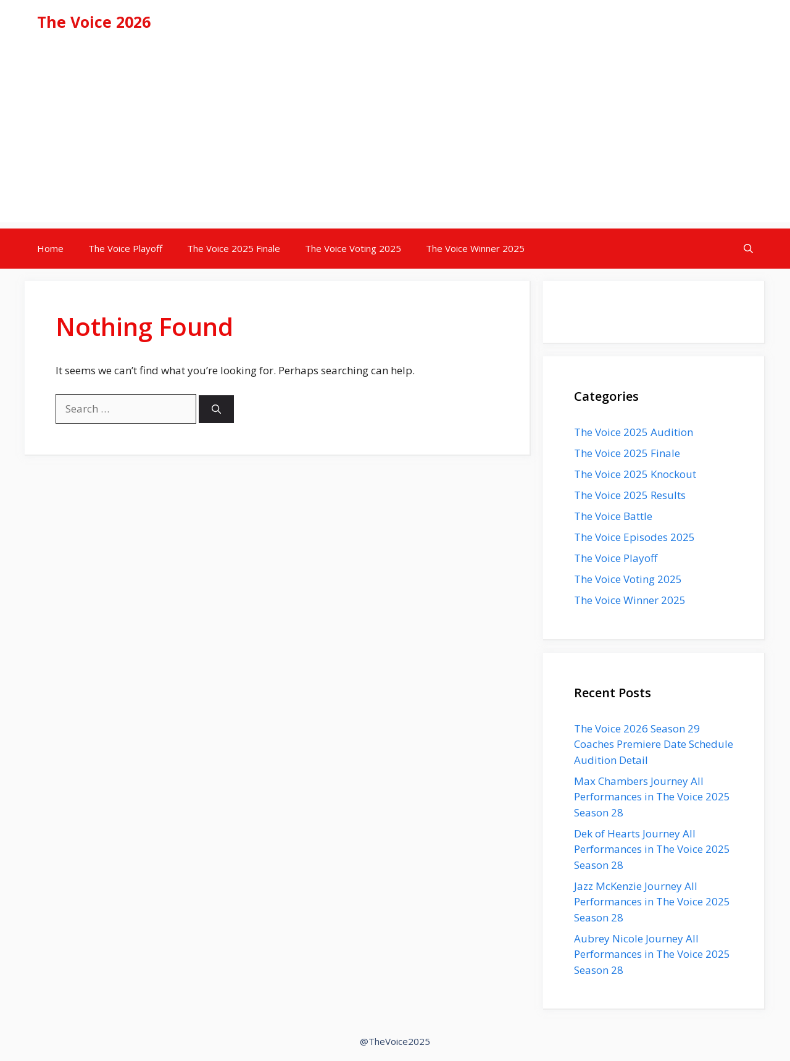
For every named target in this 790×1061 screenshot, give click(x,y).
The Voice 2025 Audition (633, 432)
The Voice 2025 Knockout (635, 474)
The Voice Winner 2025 (475, 248)
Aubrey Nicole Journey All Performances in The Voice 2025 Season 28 (652, 954)
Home (50, 248)
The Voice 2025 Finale (233, 248)
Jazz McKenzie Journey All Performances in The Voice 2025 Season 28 (652, 902)
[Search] (216, 409)
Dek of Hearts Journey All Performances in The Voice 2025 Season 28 (652, 849)
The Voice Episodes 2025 (634, 537)
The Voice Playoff (125, 248)
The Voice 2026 (94, 21)
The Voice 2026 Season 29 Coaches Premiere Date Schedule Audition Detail (653, 744)
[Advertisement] (395, 135)
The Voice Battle (613, 516)
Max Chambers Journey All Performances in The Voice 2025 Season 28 (652, 797)
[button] (748, 249)
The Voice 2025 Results (630, 495)
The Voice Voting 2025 (353, 248)
